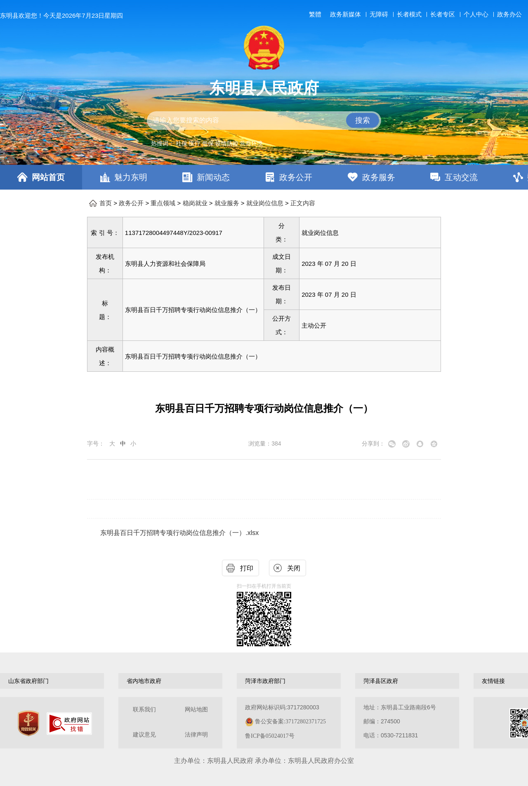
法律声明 (196, 735)
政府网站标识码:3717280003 (285, 721)
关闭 (293, 568)
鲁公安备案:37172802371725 (290, 721)
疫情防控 (226, 143)
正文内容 (302, 203)
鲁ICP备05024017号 (270, 736)
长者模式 (409, 14)
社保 (181, 143)
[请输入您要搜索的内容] (264, 120)
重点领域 (163, 203)
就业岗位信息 (264, 203)
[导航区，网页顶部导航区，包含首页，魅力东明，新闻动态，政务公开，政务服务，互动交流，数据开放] (264, 177)
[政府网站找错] (69, 723)
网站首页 (48, 177)
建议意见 (144, 735)
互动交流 (461, 177)
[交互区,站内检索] (264, 120)
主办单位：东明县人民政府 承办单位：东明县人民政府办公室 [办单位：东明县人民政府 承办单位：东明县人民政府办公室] (264, 760)
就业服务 (226, 203)
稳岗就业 (195, 203)
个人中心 (476, 14)
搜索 (362, 120)
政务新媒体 (345, 14)
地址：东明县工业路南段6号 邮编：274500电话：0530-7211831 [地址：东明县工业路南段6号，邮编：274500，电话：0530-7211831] (399, 721)
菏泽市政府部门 (265, 681)
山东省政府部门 (28, 681)
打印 (246, 568)
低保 (208, 143)
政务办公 (509, 14)
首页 (105, 203)
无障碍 (379, 14)
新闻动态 (213, 177)
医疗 (194, 143)
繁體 (315, 14)
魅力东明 (130, 177)
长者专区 (442, 14)
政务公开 (295, 177)
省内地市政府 (144, 681)
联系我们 (144, 709)
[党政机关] (28, 723)
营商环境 (251, 143)
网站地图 (196, 709)
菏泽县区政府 (380, 681)
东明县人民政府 (264, 88)
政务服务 (378, 177)
